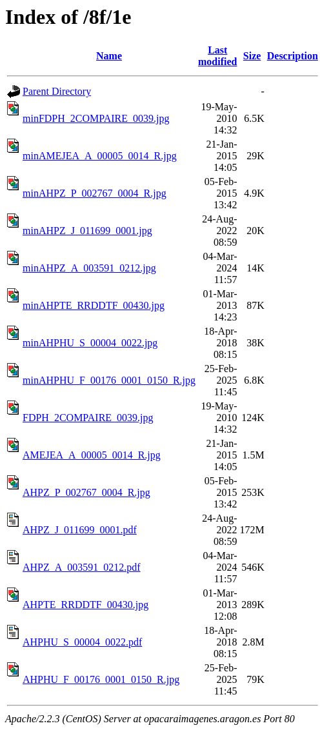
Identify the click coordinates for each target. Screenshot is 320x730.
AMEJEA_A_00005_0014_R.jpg (92, 454)
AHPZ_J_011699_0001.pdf (80, 529)
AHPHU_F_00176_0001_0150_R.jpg (101, 679)
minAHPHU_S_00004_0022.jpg (90, 342)
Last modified (217, 55)
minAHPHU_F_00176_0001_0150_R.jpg (109, 380)
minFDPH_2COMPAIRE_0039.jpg (96, 118)
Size (252, 55)
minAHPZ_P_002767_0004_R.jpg (94, 193)
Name (109, 55)
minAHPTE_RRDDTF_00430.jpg (94, 305)
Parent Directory (57, 91)
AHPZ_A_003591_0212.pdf (82, 567)
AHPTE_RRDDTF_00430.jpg (85, 604)
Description (292, 55)
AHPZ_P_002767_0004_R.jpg (86, 492)
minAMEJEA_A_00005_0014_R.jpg (100, 155)
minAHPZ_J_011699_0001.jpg (87, 230)
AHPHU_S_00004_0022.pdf (82, 641)
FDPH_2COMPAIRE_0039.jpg (88, 417)
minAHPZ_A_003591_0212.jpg (89, 267)
